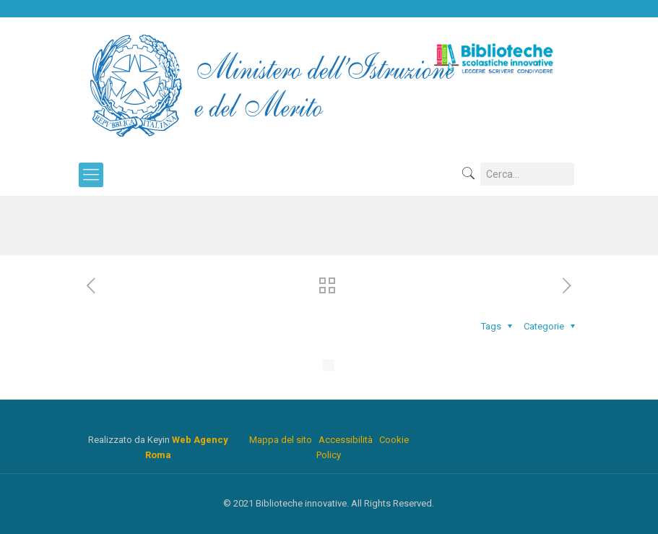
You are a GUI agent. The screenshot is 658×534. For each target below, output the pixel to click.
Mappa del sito (280, 439)
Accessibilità (346, 439)
